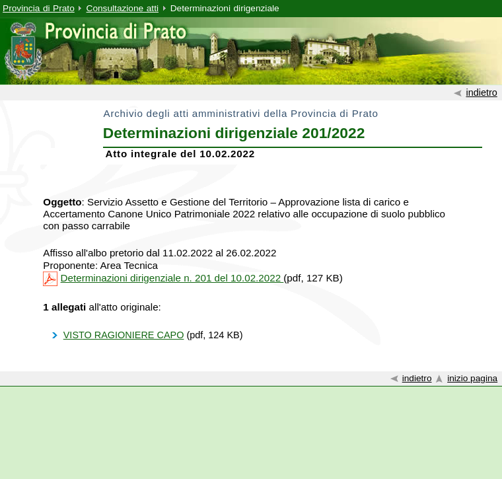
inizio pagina (472, 378)
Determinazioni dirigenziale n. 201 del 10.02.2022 (172, 277)
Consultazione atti (123, 8)
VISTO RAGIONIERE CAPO (123, 335)
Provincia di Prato (39, 8)
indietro (481, 92)
